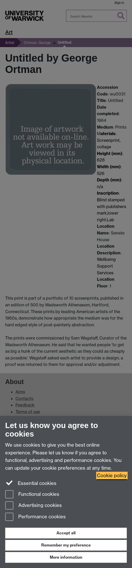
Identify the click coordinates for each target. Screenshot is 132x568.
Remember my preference (66, 545)
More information (66, 557)
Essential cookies (30, 483)
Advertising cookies (33, 506)
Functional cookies (32, 494)
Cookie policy (112, 475)
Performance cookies (35, 517)
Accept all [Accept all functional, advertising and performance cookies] (66, 532)
